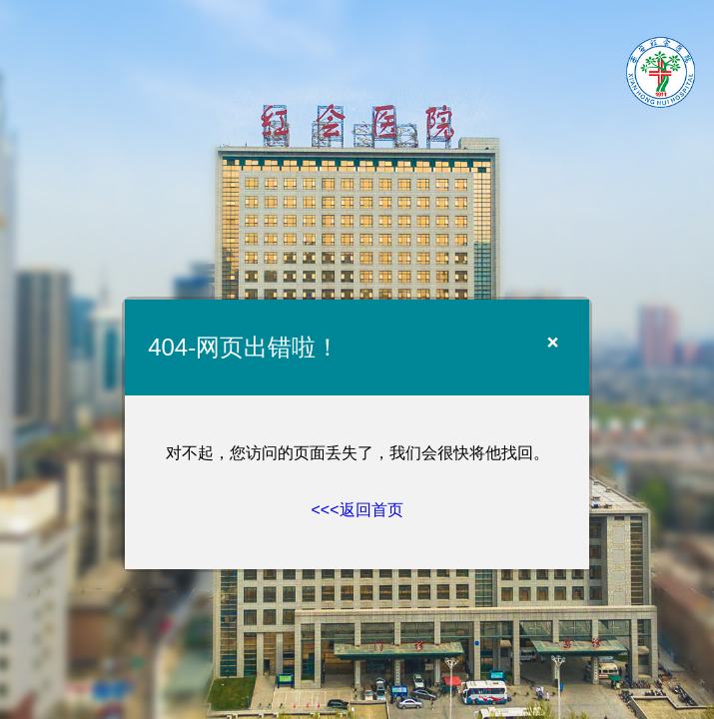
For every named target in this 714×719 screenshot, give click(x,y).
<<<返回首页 (356, 509)
